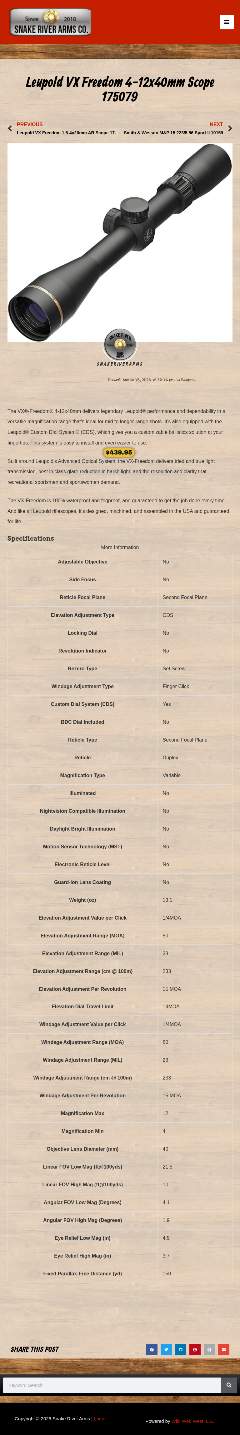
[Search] (229, 1385)
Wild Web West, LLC (193, 1421)
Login (99, 1418)
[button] (152, 1349)
